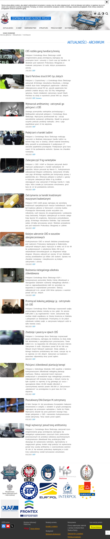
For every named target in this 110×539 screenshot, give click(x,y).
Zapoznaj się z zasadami (75, 530)
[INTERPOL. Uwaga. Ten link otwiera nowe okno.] (67, 488)
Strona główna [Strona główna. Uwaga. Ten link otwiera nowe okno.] (35, 525)
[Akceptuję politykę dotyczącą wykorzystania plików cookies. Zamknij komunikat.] (107, 2)
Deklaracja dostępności (53, 531)
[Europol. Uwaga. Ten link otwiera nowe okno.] (48, 488)
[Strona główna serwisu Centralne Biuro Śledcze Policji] (95, 13)
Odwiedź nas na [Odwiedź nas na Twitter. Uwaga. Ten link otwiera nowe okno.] (12, 523)
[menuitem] (8, 27)
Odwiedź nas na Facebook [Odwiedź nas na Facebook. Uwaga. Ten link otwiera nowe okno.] (4, 523)
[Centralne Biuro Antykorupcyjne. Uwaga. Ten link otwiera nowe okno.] (29, 470)
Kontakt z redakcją (51, 523)
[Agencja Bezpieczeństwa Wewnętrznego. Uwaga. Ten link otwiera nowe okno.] (48, 470)
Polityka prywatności (74, 534)
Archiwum (26, 35)
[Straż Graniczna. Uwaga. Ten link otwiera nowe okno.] (87, 470)
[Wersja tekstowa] (103, 13)
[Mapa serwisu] (99, 13)
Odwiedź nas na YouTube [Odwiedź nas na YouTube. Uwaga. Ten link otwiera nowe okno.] (8, 523)
